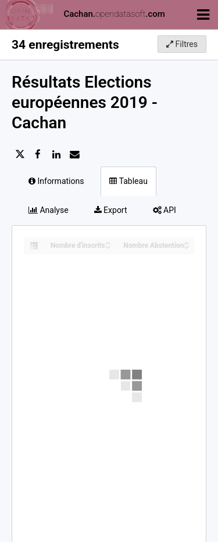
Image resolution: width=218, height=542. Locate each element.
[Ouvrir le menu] (203, 14)
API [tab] (164, 210)
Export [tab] (110, 210)
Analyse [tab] (48, 210)
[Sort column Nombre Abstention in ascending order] (187, 242)
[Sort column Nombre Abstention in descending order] (187, 246)
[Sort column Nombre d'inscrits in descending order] (108, 246)
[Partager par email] (74, 154)
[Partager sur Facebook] (38, 154)
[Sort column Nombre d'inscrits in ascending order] (108, 242)
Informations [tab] (56, 181)
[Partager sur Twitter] (20, 154)
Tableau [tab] (128, 181)
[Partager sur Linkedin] (56, 154)
